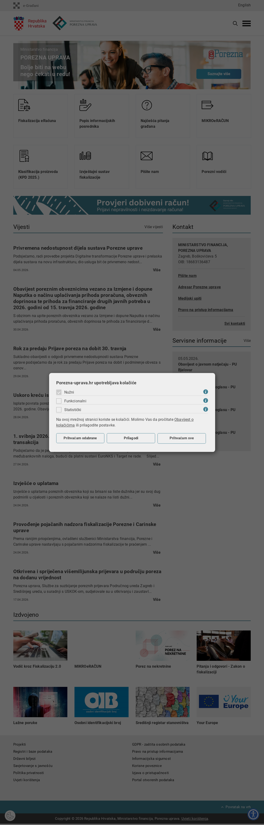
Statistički (72, 410)
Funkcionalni (75, 401)
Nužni (69, 392)
